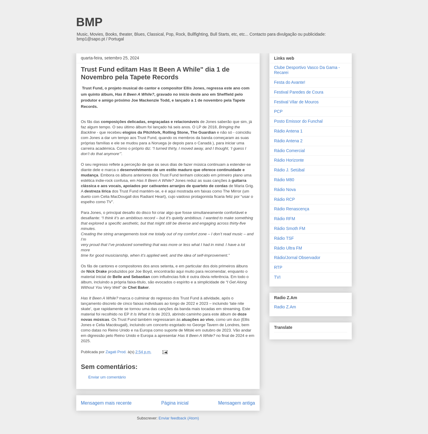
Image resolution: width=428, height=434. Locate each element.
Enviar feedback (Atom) (179, 418)
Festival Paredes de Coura (298, 92)
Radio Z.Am (285, 306)
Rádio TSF (284, 238)
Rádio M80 (284, 179)
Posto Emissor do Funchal (298, 121)
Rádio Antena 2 (288, 140)
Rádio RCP (284, 199)
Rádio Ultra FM (288, 248)
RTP (278, 267)
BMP (89, 22)
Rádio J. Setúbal (289, 170)
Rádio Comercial (289, 150)
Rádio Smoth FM (289, 228)
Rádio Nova (285, 189)
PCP (278, 111)
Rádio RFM (284, 218)
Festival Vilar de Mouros (296, 102)
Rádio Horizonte (289, 160)
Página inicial (174, 402)
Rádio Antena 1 (288, 131)
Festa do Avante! (289, 82)
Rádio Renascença (291, 208)
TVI (277, 277)
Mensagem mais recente (106, 402)
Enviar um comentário (107, 377)
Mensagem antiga (236, 402)
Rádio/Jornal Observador (297, 257)
